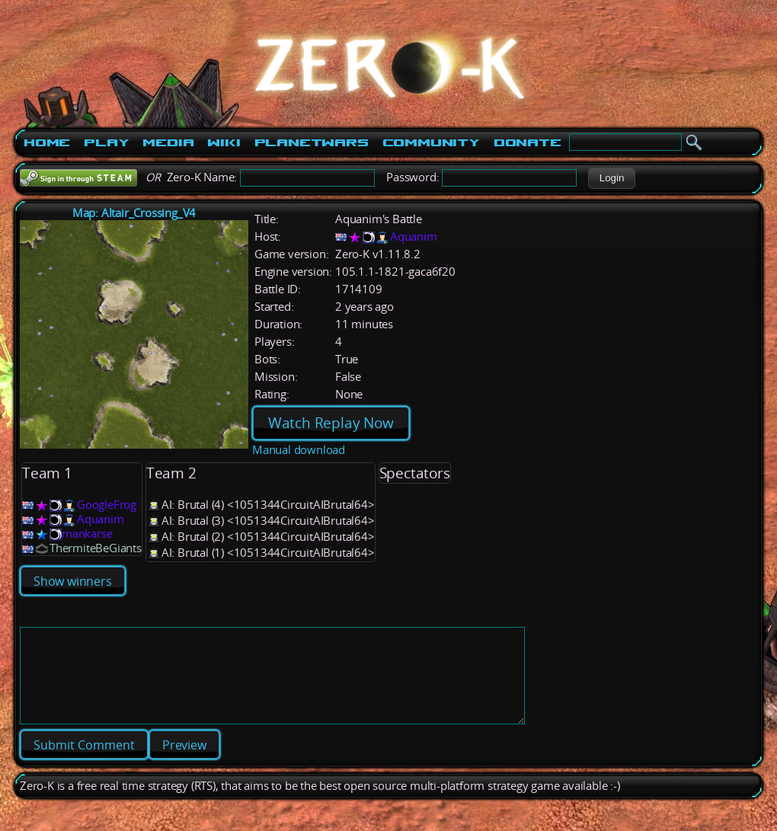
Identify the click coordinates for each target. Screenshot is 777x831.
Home (47, 142)
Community (431, 142)
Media (167, 142)
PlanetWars (311, 142)
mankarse (87, 533)
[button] (611, 178)
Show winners (73, 581)
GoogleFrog (106, 504)
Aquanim (413, 236)
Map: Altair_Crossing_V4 (134, 213)
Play (106, 142)
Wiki (223, 142)
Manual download (298, 450)
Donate (527, 142)
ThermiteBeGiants (96, 548)
